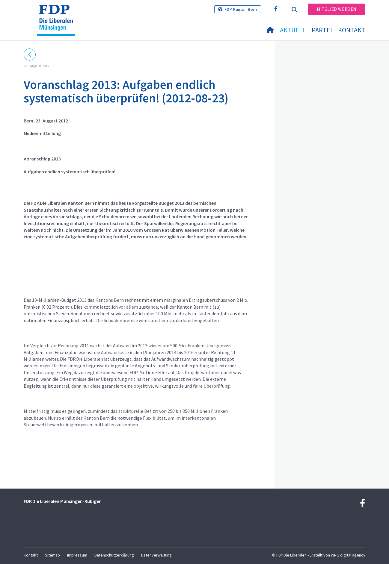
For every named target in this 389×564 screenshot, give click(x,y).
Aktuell (293, 30)
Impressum (77, 555)
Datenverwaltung (156, 555)
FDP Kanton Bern (241, 9)
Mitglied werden (336, 9)
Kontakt (351, 30)
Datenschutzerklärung (114, 555)
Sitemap (52, 555)
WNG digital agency (348, 555)
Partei (322, 30)
